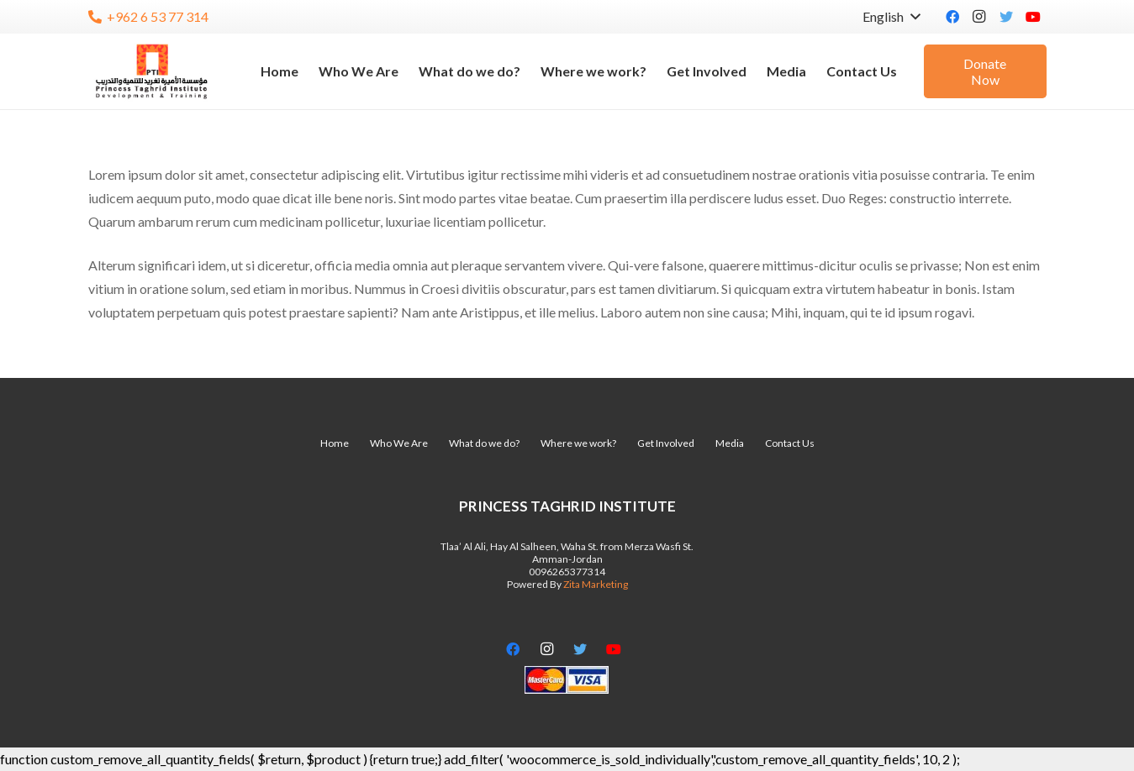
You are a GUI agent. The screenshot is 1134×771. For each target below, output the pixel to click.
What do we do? (484, 443)
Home (334, 443)
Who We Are (399, 443)
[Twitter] (1006, 16)
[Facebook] (952, 16)
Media (729, 443)
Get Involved (665, 443)
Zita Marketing (595, 584)
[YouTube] (1033, 16)
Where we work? (578, 443)
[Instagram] (979, 16)
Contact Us (790, 443)
